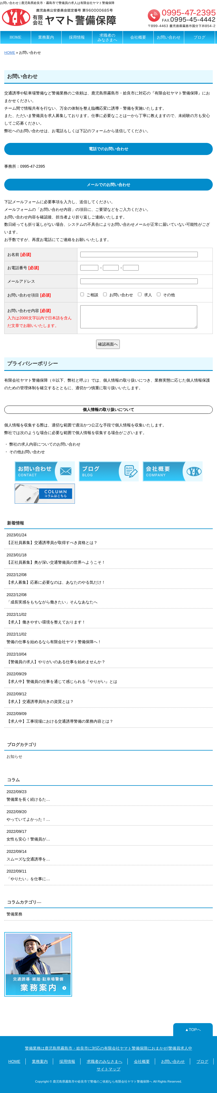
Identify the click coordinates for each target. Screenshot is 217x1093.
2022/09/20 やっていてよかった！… (28, 815)
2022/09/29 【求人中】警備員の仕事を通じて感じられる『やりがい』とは (61, 678)
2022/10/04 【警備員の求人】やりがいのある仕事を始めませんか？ (55, 658)
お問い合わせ (169, 37)
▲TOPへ (193, 1029)
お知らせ (14, 756)
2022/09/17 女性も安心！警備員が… (28, 835)
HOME (15, 37)
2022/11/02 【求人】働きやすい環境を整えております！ (46, 618)
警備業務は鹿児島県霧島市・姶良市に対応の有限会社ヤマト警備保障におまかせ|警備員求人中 (108, 1048)
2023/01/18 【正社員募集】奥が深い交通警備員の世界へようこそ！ (55, 559)
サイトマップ (108, 1069)
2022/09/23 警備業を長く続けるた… (28, 795)
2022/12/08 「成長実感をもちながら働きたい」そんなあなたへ (51, 598)
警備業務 (14, 914)
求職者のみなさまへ (107, 37)
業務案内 (46, 37)
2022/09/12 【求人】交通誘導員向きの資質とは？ (40, 698)
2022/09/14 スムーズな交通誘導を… (28, 855)
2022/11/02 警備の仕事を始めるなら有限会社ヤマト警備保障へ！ (53, 638)
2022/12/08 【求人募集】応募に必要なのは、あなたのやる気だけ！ (55, 578)
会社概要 (138, 37)
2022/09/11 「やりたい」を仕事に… (28, 875)
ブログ (199, 37)
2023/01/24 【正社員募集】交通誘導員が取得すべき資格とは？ (51, 539)
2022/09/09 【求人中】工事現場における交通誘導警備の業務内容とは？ (59, 717)
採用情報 (77, 37)
